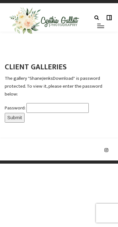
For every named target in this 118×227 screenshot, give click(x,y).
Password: (15, 108)
